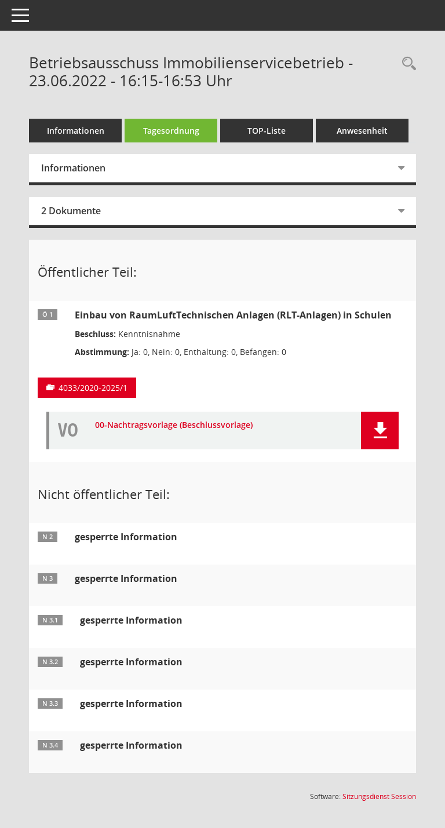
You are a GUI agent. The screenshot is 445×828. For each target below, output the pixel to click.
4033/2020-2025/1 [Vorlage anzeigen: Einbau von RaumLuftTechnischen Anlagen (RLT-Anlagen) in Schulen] (93, 387)
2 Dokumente (71, 210)
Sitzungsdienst (379, 796)
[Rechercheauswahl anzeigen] (406, 64)
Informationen (75, 130)
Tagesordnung (171, 130)
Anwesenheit (362, 130)
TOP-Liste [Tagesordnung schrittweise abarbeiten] (266, 130)
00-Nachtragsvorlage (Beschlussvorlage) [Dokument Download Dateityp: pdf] (174, 425)
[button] (380, 430)
